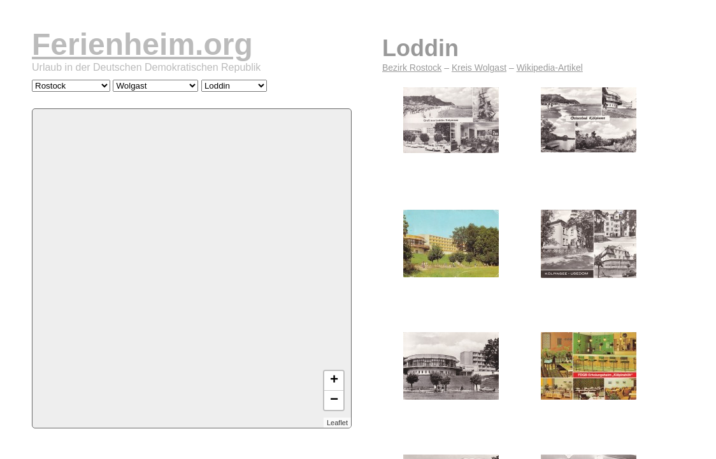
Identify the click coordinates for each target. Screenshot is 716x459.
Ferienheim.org (142, 44)
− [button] (334, 400)
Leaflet (337, 422)
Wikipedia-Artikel (550, 67)
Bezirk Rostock (411, 67)
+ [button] (334, 380)
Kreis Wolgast (479, 67)
